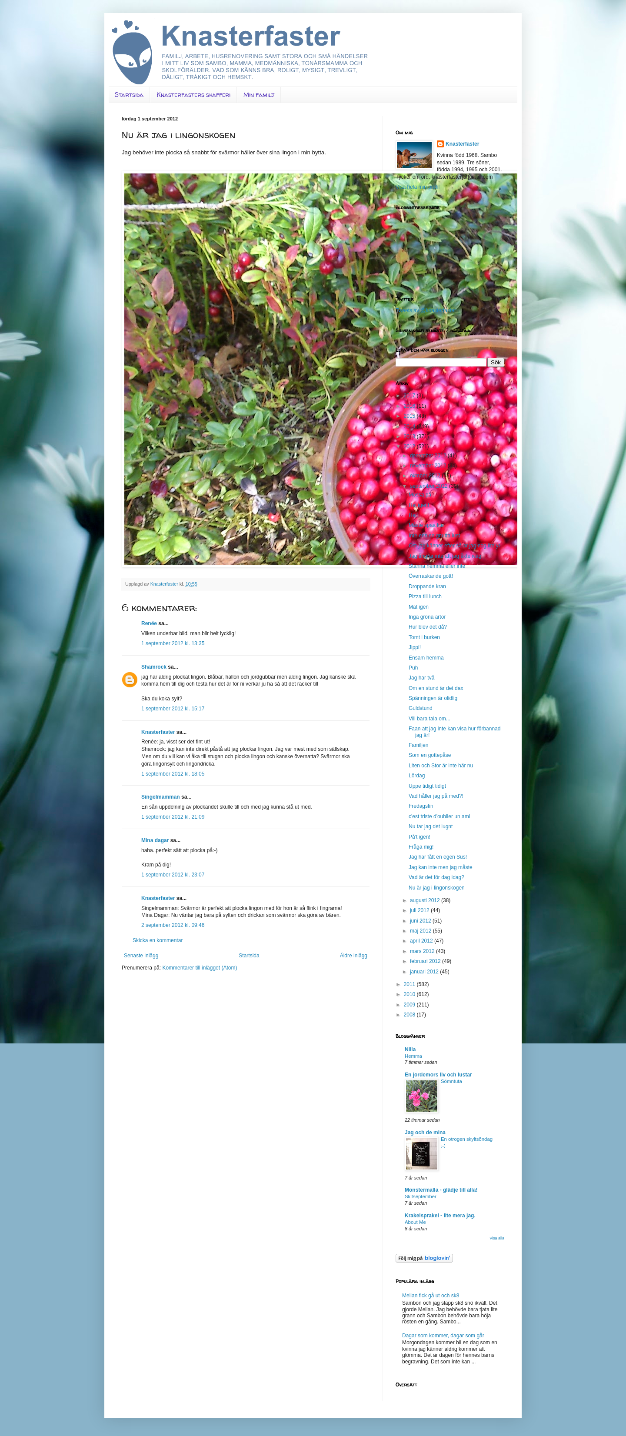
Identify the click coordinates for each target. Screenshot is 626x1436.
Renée (149, 623)
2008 (410, 1015)
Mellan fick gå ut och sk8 (430, 1296)
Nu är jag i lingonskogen (437, 888)
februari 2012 (426, 961)
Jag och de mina (425, 1132)
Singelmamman (160, 797)
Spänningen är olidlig (433, 698)
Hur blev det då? (428, 627)
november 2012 (429, 466)
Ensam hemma (426, 658)
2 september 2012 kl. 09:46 (172, 925)
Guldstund (421, 708)
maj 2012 (421, 931)
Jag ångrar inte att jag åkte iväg (445, 556)
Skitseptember (420, 1196)
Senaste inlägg (141, 956)
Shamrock (153, 667)
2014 (410, 426)
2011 (410, 984)
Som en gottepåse (430, 755)
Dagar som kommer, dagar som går (443, 1336)
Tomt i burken (424, 637)
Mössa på (420, 495)
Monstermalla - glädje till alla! (441, 1190)
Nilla (410, 1049)
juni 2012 (421, 921)
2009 (410, 1005)
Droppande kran (427, 586)
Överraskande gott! (431, 576)
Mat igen (419, 607)
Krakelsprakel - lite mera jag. (440, 1216)
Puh (413, 668)
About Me (415, 1222)
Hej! (413, 515)
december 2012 (429, 456)
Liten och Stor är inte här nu (441, 766)
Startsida (129, 94)
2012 (410, 446)
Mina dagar (155, 840)
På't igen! (419, 837)
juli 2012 (420, 910)
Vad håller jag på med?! (436, 796)
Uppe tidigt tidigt (427, 786)
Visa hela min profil (418, 187)
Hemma (413, 1056)
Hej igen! (419, 505)
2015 (410, 416)
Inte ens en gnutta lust (434, 536)
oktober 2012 (426, 476)
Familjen (418, 745)
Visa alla (496, 1238)
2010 (410, 994)
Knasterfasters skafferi (193, 94)
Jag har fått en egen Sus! (438, 857)
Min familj (258, 94)
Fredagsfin (421, 806)
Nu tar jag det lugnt (431, 826)
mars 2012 (423, 951)
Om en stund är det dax (436, 688)
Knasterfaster (158, 732)
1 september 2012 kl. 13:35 (172, 643)
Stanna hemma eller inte (437, 566)
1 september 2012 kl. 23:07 (172, 875)
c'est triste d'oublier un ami (439, 816)
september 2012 (429, 486)
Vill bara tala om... (429, 719)
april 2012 (422, 941)
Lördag (417, 776)
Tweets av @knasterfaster (426, 310)
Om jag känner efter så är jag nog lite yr (454, 546)
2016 (410, 406)
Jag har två (421, 678)
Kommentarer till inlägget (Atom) (199, 968)
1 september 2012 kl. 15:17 (172, 709)
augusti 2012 (425, 900)
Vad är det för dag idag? (436, 877)
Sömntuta (451, 1081)
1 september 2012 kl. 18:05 (172, 774)
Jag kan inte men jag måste (441, 867)
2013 (410, 436)
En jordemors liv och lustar (438, 1075)
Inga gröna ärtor (427, 617)
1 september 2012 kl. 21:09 (172, 817)
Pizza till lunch (425, 596)
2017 (410, 396)
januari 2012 (425, 972)
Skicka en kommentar (158, 940)
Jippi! (415, 647)
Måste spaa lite (426, 525)
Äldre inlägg (353, 956)
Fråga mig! (421, 847)
